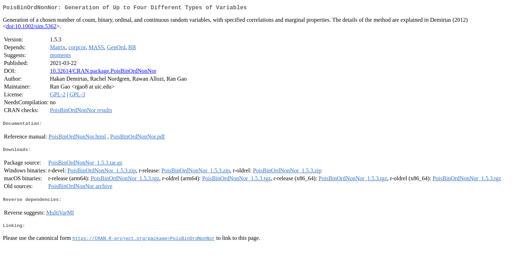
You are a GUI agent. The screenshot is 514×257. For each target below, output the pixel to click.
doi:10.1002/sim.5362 (31, 28)
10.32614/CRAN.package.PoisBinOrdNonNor (103, 72)
